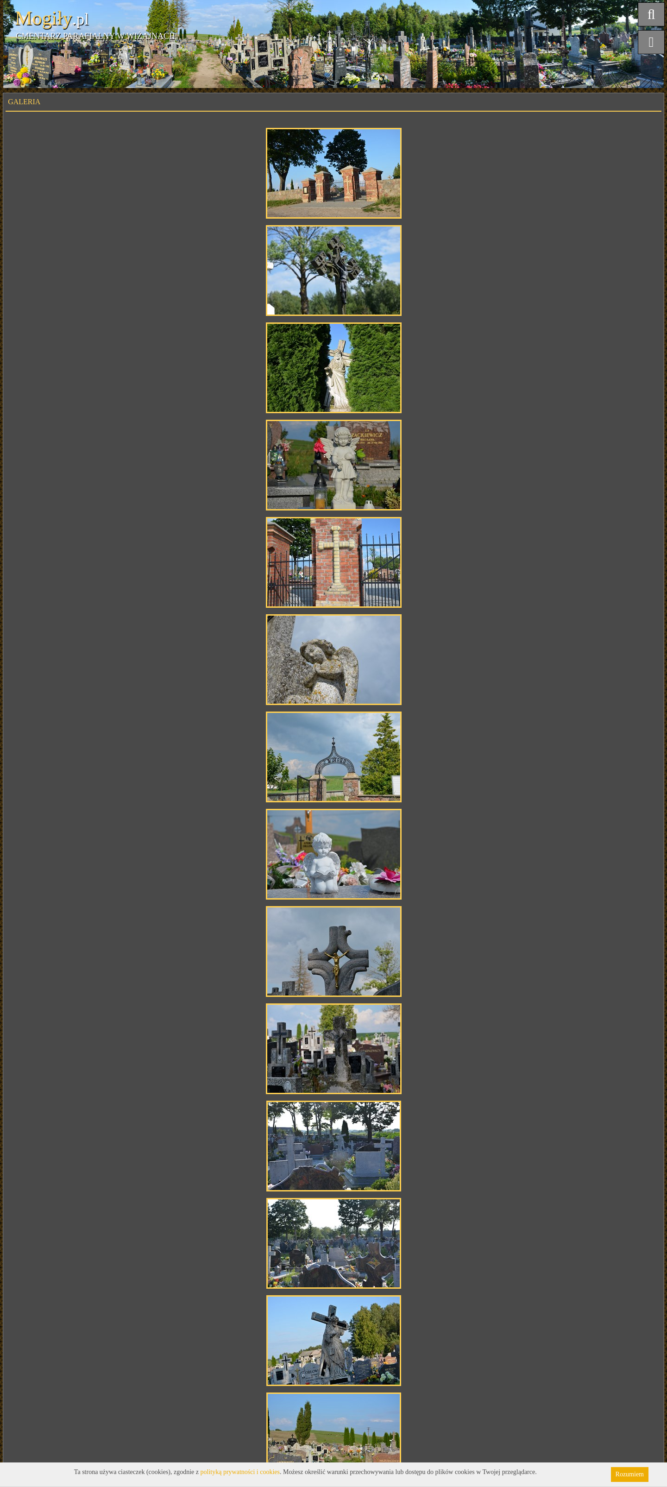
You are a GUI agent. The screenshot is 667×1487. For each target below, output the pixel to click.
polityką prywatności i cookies (240, 1471)
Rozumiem (630, 1474)
